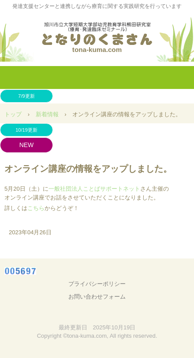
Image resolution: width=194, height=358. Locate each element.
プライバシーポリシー (97, 283)
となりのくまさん (97, 30)
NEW (26, 144)
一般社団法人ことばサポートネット (94, 188)
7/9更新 (26, 96)
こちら (36, 208)
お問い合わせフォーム (97, 296)
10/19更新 (26, 130)
